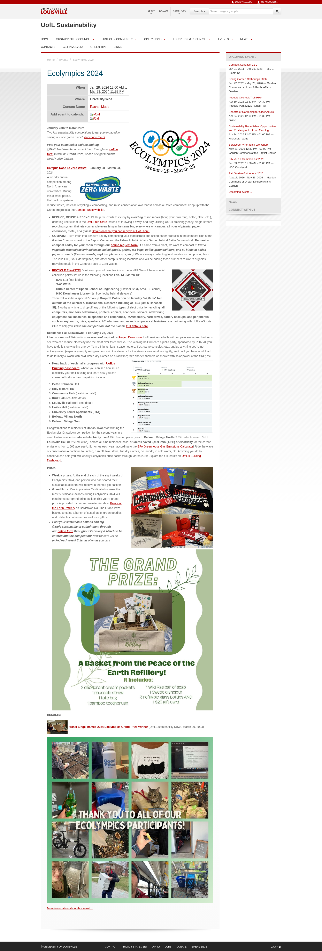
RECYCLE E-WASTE (66, 270)
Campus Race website (90, 209)
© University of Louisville (59, 946)
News (244, 39)
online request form (124, 245)
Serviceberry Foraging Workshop (248, 144)
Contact (111, 946)
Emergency (199, 946)
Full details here (137, 326)
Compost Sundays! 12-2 (243, 64)
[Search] (277, 11)
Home (51, 59)
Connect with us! (242, 209)
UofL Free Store (97, 222)
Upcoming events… (240, 191)
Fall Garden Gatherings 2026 (246, 173)
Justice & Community (117, 39)
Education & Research (190, 39)
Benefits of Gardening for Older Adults (251, 111)
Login (276, 946)
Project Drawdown (130, 337)
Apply (151, 12)
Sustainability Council (73, 39)
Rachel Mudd (99, 106)
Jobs (168, 946)
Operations (152, 39)
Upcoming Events (242, 56)
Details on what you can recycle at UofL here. (121, 231)
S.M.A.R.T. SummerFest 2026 (246, 159)
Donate (163, 11)
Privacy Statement (134, 946)
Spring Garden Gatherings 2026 (248, 79)
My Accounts (268, 2)
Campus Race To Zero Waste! (67, 168)
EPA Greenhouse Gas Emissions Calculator (165, 446)
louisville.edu (241, 2)
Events (223, 39)
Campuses (179, 12)
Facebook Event (94, 137)
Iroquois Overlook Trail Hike (245, 97)
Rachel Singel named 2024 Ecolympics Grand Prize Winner (97, 726)
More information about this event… (70, 908)
